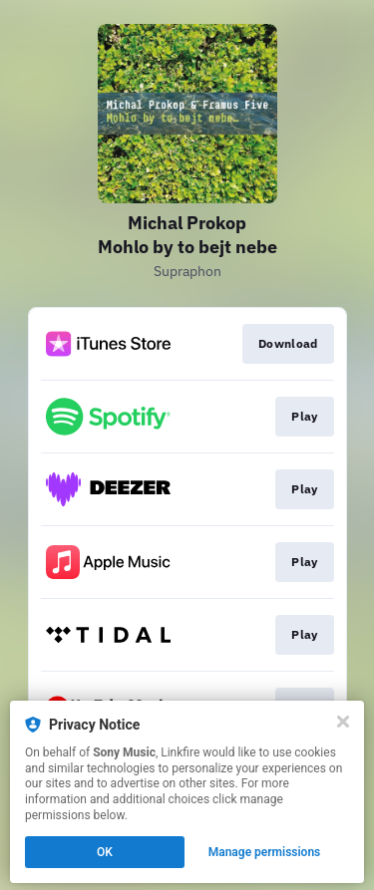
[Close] (343, 722)
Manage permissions (264, 852)
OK (105, 852)
